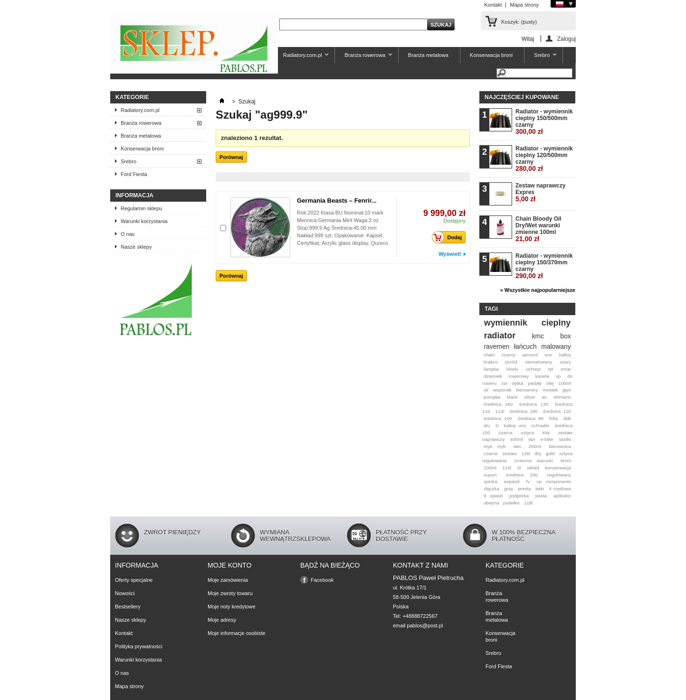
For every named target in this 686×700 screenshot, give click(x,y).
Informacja (134, 195)
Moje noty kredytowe (232, 606)
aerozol (529, 354)
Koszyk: (519, 22)
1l (497, 425)
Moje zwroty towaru (230, 593)
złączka (491, 488)
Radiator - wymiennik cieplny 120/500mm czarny (544, 158)
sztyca (527, 432)
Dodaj (449, 237)
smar (566, 369)
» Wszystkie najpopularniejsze (537, 290)
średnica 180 (524, 411)
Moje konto (229, 565)
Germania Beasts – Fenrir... (337, 200)
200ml (490, 467)
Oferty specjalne (133, 580)
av (544, 397)
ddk (567, 418)
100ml (564, 383)
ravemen (496, 346)
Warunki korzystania (144, 221)
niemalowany (539, 361)
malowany (556, 346)
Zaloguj (566, 39)
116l (507, 467)
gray (508, 488)
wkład (533, 467)
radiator (499, 335)
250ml (534, 446)
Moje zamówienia (228, 580)
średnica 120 (557, 411)
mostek (550, 389)
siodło (565, 439)
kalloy (565, 354)
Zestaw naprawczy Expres (540, 192)
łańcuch (525, 346)
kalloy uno (515, 425)
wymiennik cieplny (527, 322)
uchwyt (533, 369)
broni (566, 460)
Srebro (540, 57)
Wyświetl (449, 254)
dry (538, 453)
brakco (491, 361)
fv (528, 481)
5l (519, 467)
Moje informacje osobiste (237, 633)
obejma (491, 502)
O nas (127, 234)
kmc (538, 336)
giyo (566, 389)
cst (504, 383)
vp (558, 376)
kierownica (560, 446)
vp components (553, 481)
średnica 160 (498, 404)
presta (524, 488)
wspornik (502, 389)
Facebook (322, 580)
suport (490, 474)
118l (528, 502)
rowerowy (519, 376)
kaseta (542, 376)
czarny (508, 354)
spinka (490, 481)
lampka (491, 369)
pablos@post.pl (425, 625)
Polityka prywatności (138, 646)
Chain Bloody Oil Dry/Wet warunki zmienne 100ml (538, 229)
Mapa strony (524, 5)
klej (546, 432)
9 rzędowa (560, 488)
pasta (541, 495)
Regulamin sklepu (141, 208)
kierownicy (527, 389)
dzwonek (493, 376)
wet (517, 446)
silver (529, 397)
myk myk (494, 446)
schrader (540, 425)
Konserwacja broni (491, 55)
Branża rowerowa (363, 57)
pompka (492, 397)
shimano (562, 397)
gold (550, 453)
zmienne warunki (533, 460)
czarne (491, 453)
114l (500, 411)
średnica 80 (530, 418)
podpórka (519, 495)
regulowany (559, 474)
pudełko (511, 502)
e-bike (547, 439)
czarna (505, 432)
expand (511, 481)
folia (553, 418)
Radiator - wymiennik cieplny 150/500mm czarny (544, 121)
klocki (512, 369)
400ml (516, 439)
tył (550, 369)
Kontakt (493, 5)
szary (565, 361)
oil (486, 389)
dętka (517, 383)
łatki (540, 488)
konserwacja (558, 467)
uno (548, 354)
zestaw (509, 453)
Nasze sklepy (136, 247)
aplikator (562, 495)
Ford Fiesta (134, 174)
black (512, 397)
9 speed (493, 495)
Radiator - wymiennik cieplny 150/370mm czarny (544, 266)
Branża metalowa (428, 55)
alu (487, 425)
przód (511, 361)
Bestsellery (128, 606)
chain (489, 354)
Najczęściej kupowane (522, 97)
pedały (535, 383)
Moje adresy (222, 620)
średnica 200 (522, 474)
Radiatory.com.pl (301, 57)
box (565, 336)
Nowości (125, 593)
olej (549, 383)
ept (531, 439)
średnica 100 (498, 418)
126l (525, 453)
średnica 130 (533, 404)
